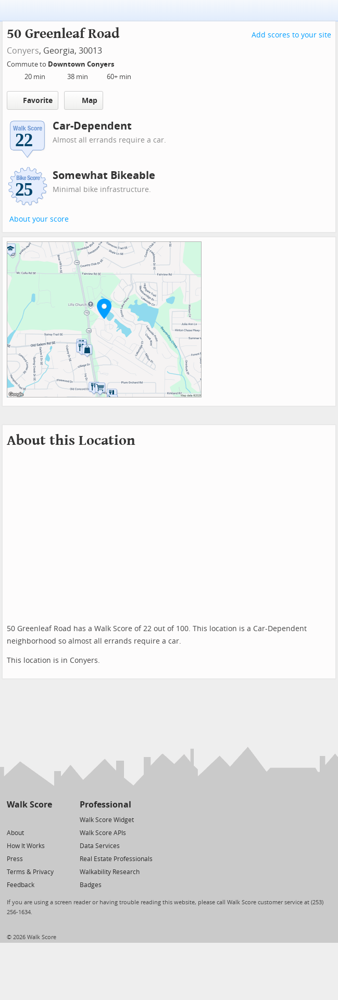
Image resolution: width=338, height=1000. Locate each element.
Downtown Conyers (82, 64)
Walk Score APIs (103, 833)
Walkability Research (110, 872)
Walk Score (29, 805)
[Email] (45, 819)
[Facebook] (29, 819)
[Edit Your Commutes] (121, 63)
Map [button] (83, 100)
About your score (39, 219)
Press (15, 859)
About (15, 833)
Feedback (20, 885)
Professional (105, 805)
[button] (104, 308)
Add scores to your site (291, 35)
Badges (91, 885)
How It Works (26, 846)
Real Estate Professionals (116, 859)
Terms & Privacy (30, 872)
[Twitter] (13, 819)
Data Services (100, 846)
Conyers (23, 51)
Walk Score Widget (107, 820)
